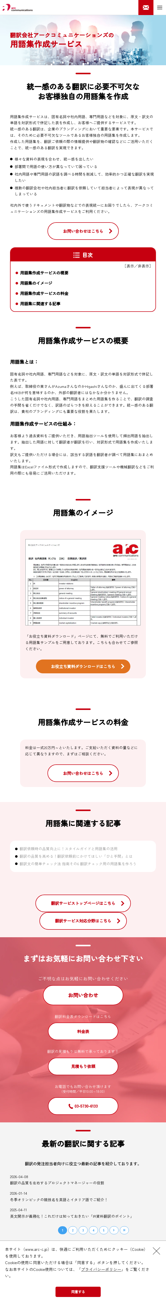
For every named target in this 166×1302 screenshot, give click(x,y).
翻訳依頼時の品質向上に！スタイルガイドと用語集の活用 (69, 848)
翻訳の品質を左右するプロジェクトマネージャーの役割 (57, 1182)
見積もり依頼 (83, 1066)
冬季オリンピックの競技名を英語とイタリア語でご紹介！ (59, 1199)
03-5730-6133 (86, 1106)
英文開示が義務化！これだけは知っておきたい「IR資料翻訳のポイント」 (72, 1216)
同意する (78, 1291)
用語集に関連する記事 (40, 303)
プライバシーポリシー (101, 1269)
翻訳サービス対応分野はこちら (83, 921)
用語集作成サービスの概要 (44, 272)
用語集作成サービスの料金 (44, 293)
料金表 (83, 1031)
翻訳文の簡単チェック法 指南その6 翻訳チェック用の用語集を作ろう (78, 863)
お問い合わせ (83, 995)
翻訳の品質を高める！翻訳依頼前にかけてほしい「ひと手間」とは (76, 856)
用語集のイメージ (36, 283)
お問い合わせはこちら (83, 231)
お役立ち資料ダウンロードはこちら (83, 666)
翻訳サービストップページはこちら (83, 903)
